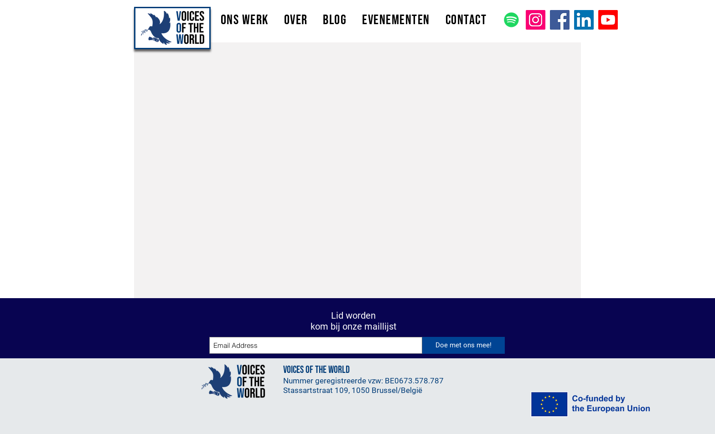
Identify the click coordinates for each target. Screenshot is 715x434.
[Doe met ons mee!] (463, 345)
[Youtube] (608, 20)
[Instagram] (535, 20)
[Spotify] (511, 20)
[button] (245, 20)
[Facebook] (560, 20)
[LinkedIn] (584, 20)
